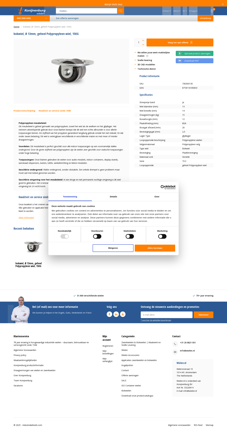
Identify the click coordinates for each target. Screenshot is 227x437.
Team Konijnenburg (23, 384)
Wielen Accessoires (130, 359)
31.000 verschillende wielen (90, 300)
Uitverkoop (205, 22)
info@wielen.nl (187, 355)
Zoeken (120, 13)
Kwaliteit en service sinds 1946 (55, 115)
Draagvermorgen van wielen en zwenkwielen (34, 374)
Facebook (109, 318)
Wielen (124, 354)
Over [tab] (157, 196)
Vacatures (18, 389)
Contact (125, 374)
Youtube (123, 318)
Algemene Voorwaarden (25, 354)
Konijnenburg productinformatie (29, 369)
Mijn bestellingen (108, 356)
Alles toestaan (155, 248)
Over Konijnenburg (22, 379)
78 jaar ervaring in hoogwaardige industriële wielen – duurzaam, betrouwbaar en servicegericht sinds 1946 (51, 348)
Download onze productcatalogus (137, 400)
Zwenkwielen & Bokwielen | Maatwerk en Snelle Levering (141, 348)
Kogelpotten (127, 369)
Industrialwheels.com (32, 429)
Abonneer (203, 319)
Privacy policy (20, 359)
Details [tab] (113, 196)
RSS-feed (198, 429)
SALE (123, 384)
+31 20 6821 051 (188, 347)
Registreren (107, 350)
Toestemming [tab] (70, 196)
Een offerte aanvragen (67, 22)
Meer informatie (26, 222)
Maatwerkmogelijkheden (25, 364)
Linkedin (116, 318)
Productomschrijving (24, 115)
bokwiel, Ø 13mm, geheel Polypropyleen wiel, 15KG (28, 269)
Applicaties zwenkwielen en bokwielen (139, 364)
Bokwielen (126, 395)
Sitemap (209, 429)
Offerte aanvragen (130, 379)
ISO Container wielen (131, 389)
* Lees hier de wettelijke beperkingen (156, 324)
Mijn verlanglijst (107, 364)
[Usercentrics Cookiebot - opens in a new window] (162, 187)
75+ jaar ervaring (204, 300)
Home (16, 31)
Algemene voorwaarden (179, 429)
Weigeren (113, 248)
